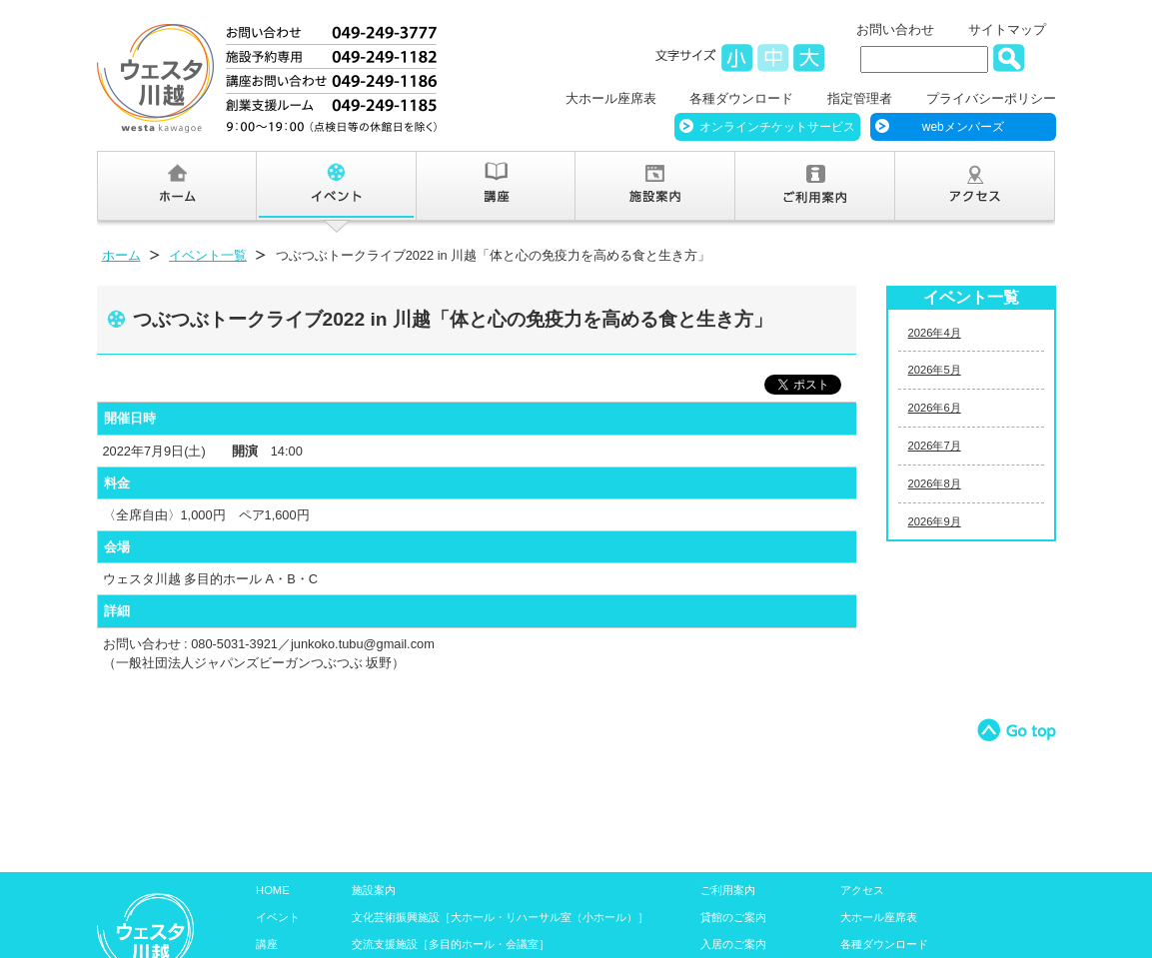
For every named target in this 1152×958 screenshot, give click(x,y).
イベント (278, 917)
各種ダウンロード (741, 98)
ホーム (121, 255)
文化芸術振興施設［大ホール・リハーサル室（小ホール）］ (500, 917)
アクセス (862, 890)
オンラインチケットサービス (777, 127)
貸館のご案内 (733, 917)
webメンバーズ (963, 127)
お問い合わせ (895, 29)
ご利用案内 (727, 890)
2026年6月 (934, 408)
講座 (267, 944)
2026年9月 (934, 521)
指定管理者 (859, 98)
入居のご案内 (733, 944)
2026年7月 (934, 446)
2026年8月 (934, 483)
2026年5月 (934, 370)
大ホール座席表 (611, 98)
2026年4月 (934, 333)
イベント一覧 (208, 255)
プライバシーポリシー (991, 98)
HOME (273, 890)
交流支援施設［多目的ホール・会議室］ (451, 944)
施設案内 (374, 890)
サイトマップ (1007, 29)
